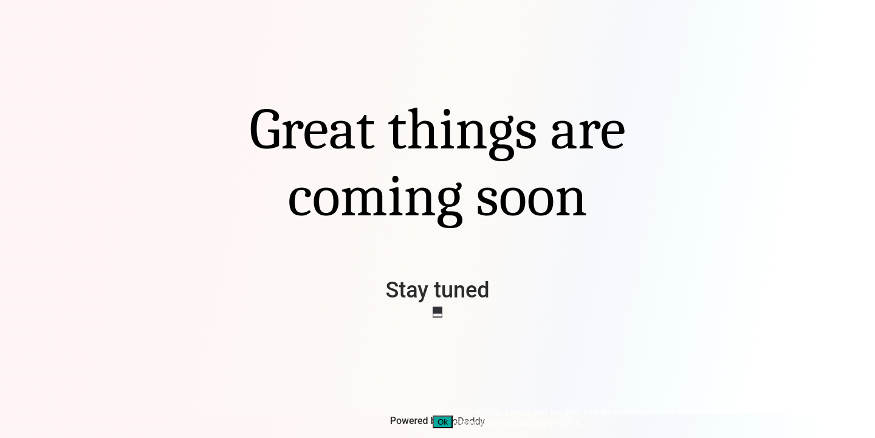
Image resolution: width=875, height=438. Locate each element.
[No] (437, 315)
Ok (442, 421)
